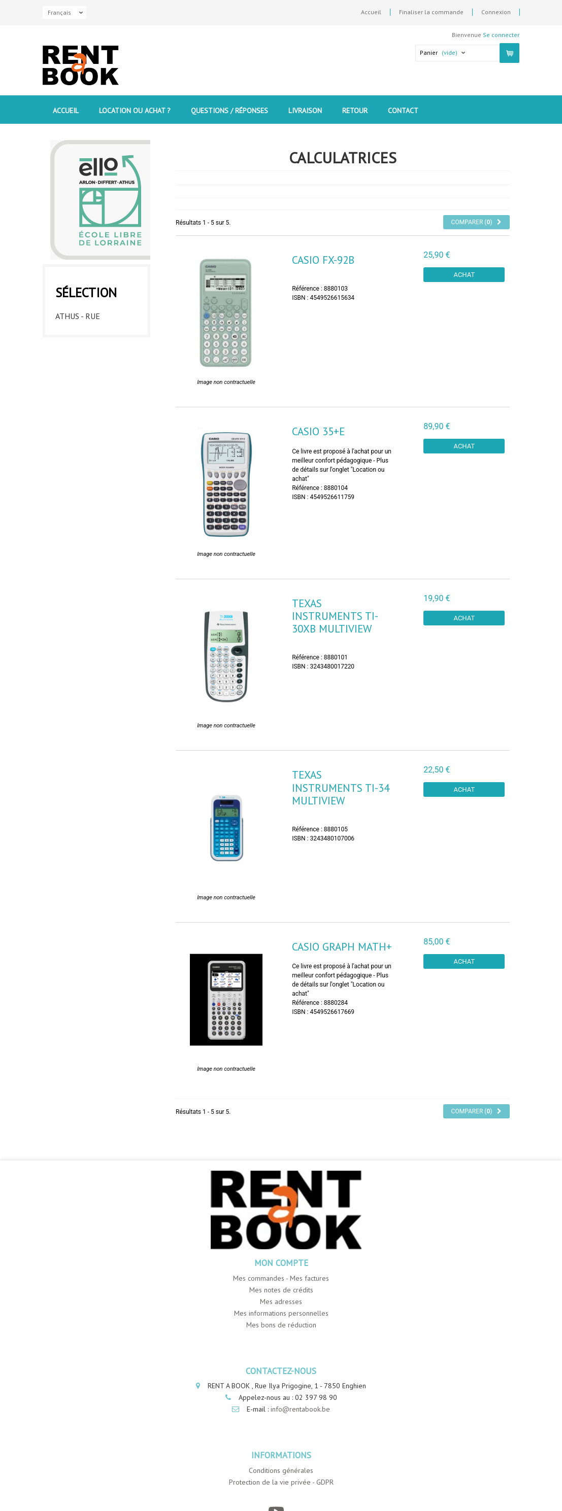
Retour (355, 110)
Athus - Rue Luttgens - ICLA (85, 318)
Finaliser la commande (431, 12)
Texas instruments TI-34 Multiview (340, 787)
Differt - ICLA (82, 371)
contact (403, 110)
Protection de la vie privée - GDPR (281, 1482)
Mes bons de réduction (281, 1324)
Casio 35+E (318, 431)
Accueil (371, 12)
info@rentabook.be (300, 1409)
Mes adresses (281, 1301)
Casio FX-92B (323, 260)
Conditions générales (281, 1470)
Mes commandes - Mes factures (281, 1278)
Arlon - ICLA (79, 391)
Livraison (305, 110)
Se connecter (501, 35)
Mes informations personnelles (281, 1313)
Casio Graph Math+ (342, 947)
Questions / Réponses (229, 110)
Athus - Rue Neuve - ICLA (92, 347)
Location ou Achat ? (135, 110)
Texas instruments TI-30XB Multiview (335, 616)
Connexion (496, 12)
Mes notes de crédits (281, 1289)
